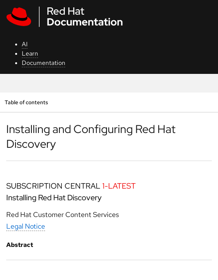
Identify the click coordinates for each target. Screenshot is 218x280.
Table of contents (26, 102)
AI (25, 44)
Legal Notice (25, 226)
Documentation (43, 63)
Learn (30, 53)
